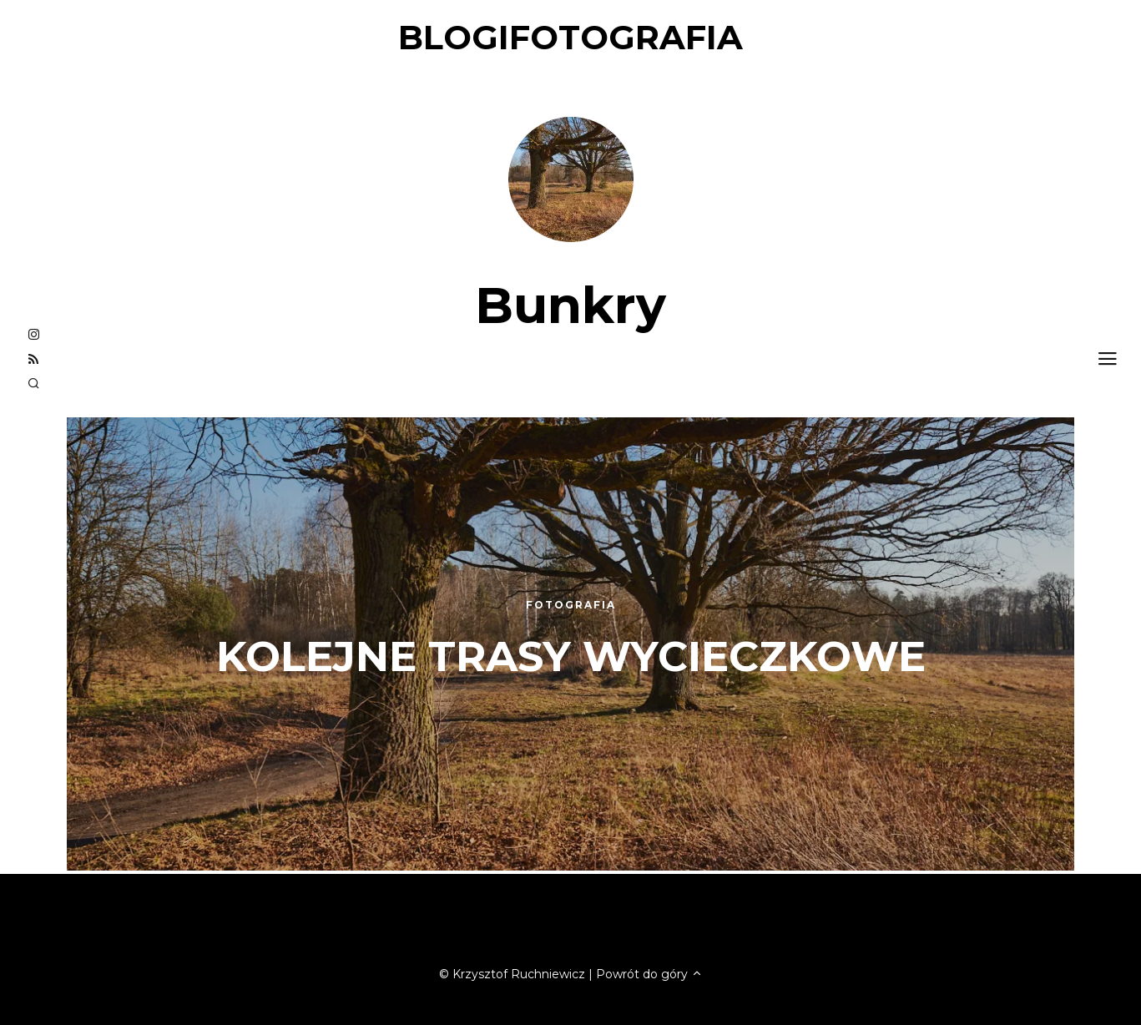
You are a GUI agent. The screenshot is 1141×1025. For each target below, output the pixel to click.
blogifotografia (570, 37)
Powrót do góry (649, 974)
